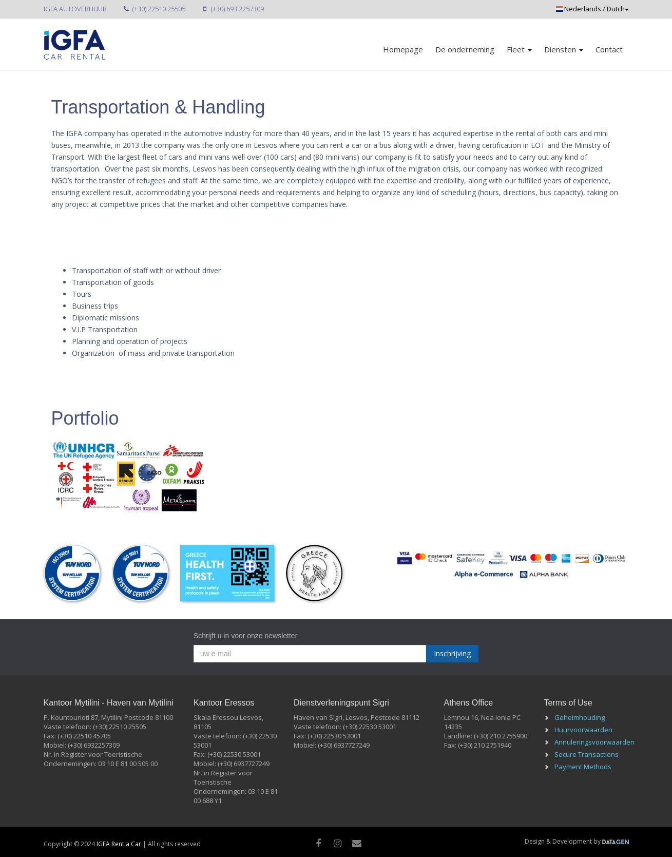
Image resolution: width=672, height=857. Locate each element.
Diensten (563, 49)
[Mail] (356, 843)
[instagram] (337, 843)
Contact (609, 49)
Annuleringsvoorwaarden (594, 742)
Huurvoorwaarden (583, 729)
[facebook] (318, 843)
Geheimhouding (579, 717)
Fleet (519, 49)
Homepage (403, 49)
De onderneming (464, 49)
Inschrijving (452, 653)
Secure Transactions (586, 754)
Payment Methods (582, 766)
